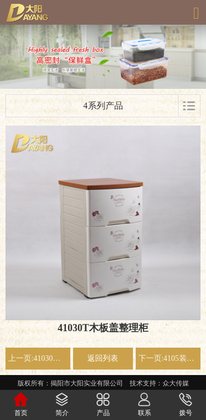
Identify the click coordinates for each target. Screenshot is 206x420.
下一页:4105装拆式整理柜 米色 (168, 358)
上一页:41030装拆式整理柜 (38, 358)
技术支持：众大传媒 (159, 383)
